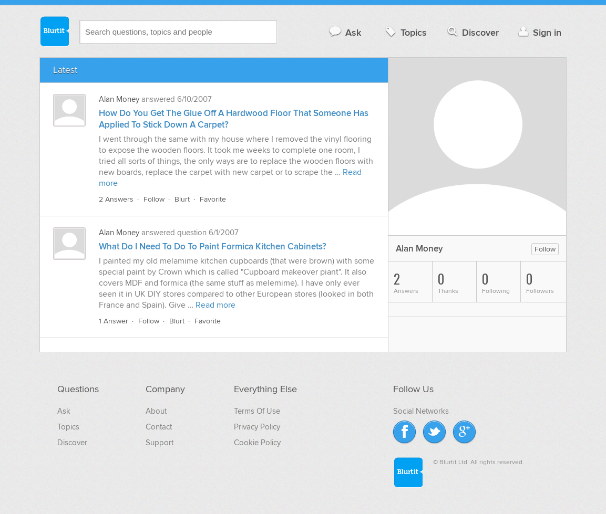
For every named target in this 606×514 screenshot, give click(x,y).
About (156, 411)
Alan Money (119, 99)
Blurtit (54, 31)
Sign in (538, 32)
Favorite (213, 199)
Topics (405, 32)
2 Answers (116, 199)
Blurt (182, 199)
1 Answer (113, 321)
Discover (472, 32)
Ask (344, 32)
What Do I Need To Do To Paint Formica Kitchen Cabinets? (212, 247)
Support (159, 442)
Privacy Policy (257, 427)
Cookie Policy (257, 442)
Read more (215, 305)
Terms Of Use (257, 411)
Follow (154, 199)
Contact (159, 427)
